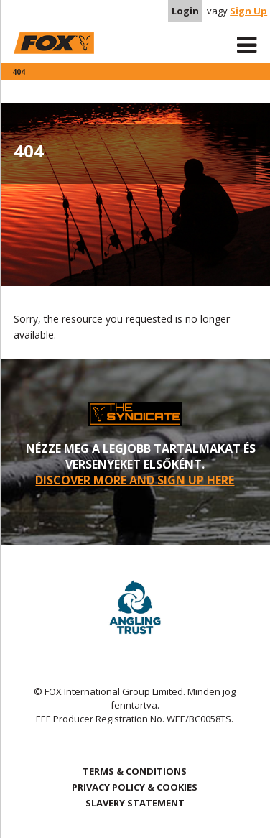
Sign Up (248, 10)
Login (185, 10)
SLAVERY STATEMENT (135, 802)
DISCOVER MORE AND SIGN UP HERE (134, 480)
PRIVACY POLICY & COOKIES (134, 787)
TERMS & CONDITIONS (135, 771)
